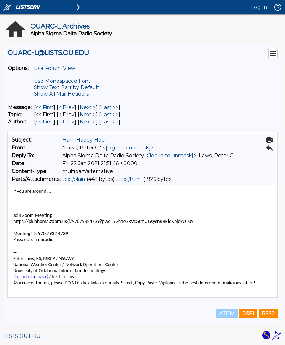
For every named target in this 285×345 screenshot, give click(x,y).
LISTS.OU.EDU (22, 336)
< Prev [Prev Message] (66, 107)
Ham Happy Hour (84, 140)
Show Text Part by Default (66, 87)
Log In (259, 7)
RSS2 (268, 313)
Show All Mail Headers (61, 94)
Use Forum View (54, 68)
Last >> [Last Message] (110, 107)
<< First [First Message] (44, 107)
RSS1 (248, 313)
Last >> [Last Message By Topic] (110, 114)
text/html (130, 179)
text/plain (73, 179)
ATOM (227, 313)
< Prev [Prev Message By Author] (66, 121)
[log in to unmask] (128, 147)
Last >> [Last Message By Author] (110, 121)
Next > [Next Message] (87, 107)
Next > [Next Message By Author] (87, 121)
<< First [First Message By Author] (44, 121)
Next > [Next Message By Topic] (87, 114)
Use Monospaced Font (62, 81)
